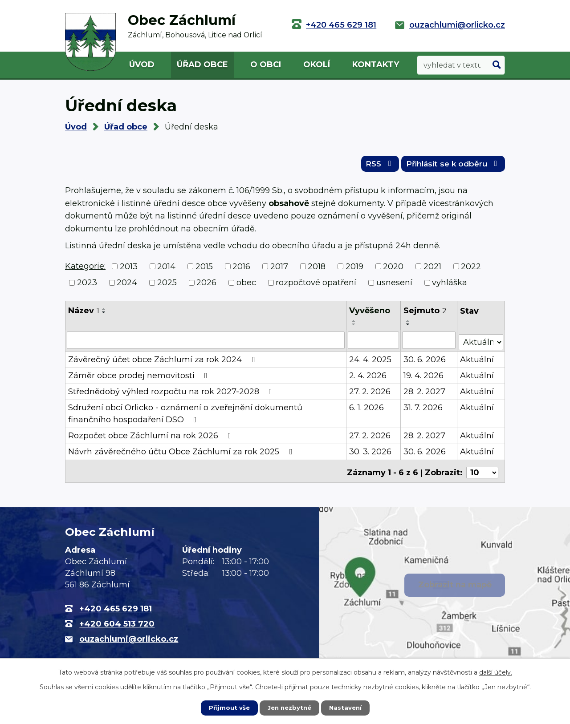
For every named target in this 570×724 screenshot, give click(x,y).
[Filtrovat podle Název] (206, 342)
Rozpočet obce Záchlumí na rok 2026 (151, 436)
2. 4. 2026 (368, 376)
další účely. (495, 672)
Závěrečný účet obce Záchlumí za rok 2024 (163, 360)
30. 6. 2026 (424, 360)
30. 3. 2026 (370, 452)
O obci (265, 64)
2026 (206, 285)
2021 (432, 269)
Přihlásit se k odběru (450, 165)
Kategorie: (85, 269)
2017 (279, 269)
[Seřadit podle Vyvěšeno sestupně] (354, 327)
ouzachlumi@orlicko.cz (457, 25)
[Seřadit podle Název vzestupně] (104, 311)
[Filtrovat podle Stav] (481, 342)
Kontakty (375, 64)
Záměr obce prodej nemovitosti (139, 376)
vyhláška (449, 285)
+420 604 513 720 (117, 622)
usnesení (394, 285)
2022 (471, 269)
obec (246, 285)
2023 (87, 285)
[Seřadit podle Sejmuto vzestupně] (408, 323)
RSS (370, 165)
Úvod (142, 64)
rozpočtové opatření (316, 285)
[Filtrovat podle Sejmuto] (429, 342)
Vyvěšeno (369, 313)
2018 (317, 269)
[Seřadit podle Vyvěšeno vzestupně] (354, 323)
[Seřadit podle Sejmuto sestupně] (408, 327)
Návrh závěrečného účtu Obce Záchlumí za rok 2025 (182, 452)
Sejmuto (425, 313)
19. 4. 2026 (423, 376)
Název (83, 313)
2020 (393, 269)
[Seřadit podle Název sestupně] (104, 315)
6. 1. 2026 (366, 408)
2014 (166, 269)
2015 (204, 269)
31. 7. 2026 (423, 408)
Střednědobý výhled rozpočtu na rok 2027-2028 (172, 392)
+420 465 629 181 (341, 25)
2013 (129, 269)
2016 (241, 269)
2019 (354, 269)
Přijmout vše (227, 708)
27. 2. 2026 (370, 392)
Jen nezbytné (289, 708)
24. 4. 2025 (370, 360)
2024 (127, 285)
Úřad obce (202, 64)
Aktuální (477, 360)
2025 (167, 285)
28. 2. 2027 (424, 392)
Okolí (316, 64)
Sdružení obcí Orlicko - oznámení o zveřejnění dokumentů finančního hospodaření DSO (185, 414)
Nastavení (347, 708)
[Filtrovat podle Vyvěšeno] (373, 342)
